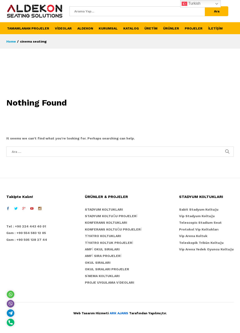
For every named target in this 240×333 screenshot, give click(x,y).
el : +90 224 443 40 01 (27, 226)
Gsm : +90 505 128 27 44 (26, 240)
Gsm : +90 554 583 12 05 (26, 233)
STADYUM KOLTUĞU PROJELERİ (111, 216)
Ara (216, 11)
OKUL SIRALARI (97, 262)
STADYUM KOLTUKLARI (104, 209)
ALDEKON (85, 28)
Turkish (191, 4)
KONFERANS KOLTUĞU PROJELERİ (113, 229)
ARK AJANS (119, 313)
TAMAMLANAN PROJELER (28, 28)
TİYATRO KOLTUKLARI (103, 236)
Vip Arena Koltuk (193, 236)
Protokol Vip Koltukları (198, 229)
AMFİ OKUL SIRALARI (102, 249)
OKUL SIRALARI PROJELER (107, 269)
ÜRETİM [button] (151, 28)
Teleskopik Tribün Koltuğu (201, 243)
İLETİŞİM (215, 28)
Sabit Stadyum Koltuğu (198, 209)
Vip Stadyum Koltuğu (197, 216)
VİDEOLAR (63, 28)
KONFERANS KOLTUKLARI (106, 222)
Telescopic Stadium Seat (200, 222)
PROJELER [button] (193, 28)
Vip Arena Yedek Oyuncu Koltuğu (206, 249)
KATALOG (131, 28)
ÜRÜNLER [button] (171, 28)
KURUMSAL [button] (108, 28)
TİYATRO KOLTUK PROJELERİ (109, 243)
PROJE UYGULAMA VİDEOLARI (109, 282)
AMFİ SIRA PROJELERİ (103, 256)
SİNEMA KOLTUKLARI (102, 276)
